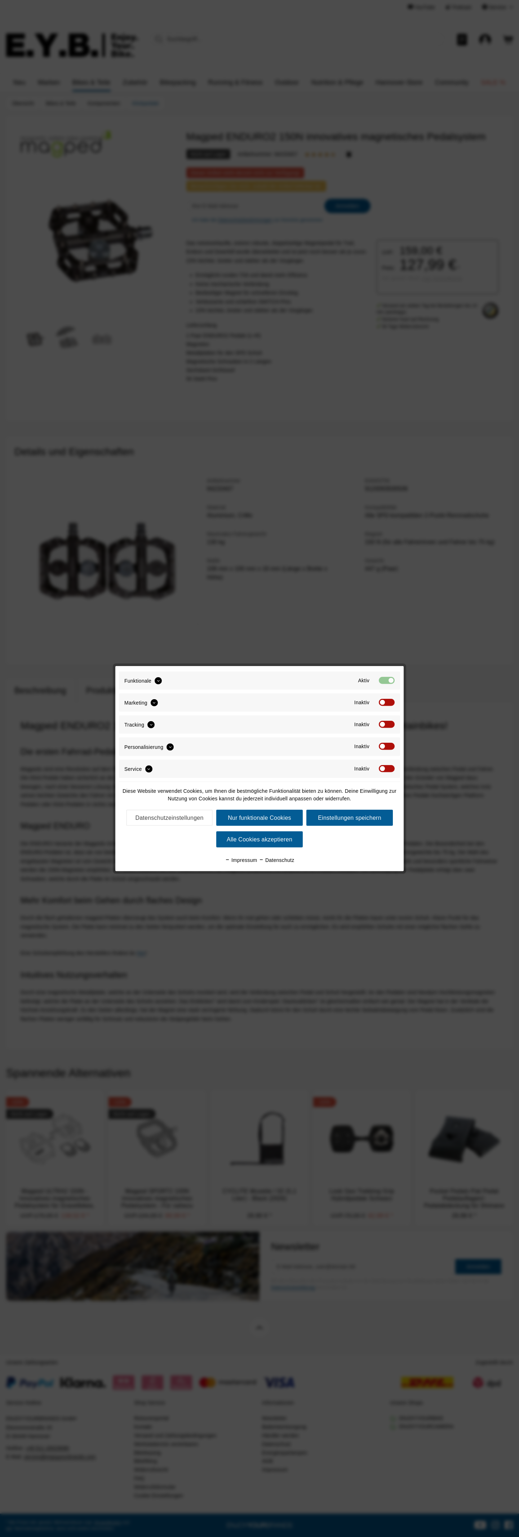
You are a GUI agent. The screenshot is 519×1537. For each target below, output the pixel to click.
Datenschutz (276, 860)
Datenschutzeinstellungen (169, 818)
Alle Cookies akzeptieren (259, 839)
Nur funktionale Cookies (259, 818)
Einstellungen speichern (349, 818)
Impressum (241, 860)
